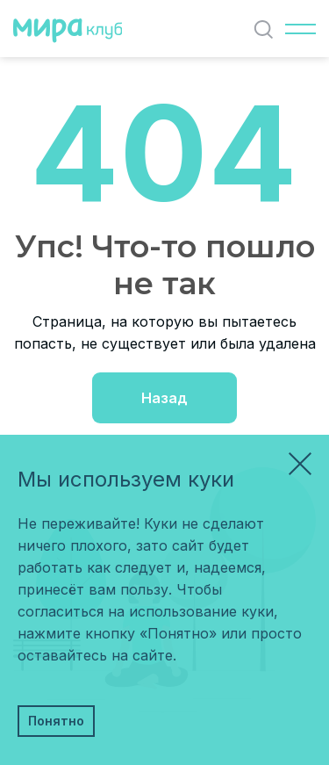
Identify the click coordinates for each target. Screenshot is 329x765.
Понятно (56, 720)
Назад (164, 398)
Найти (267, 29)
